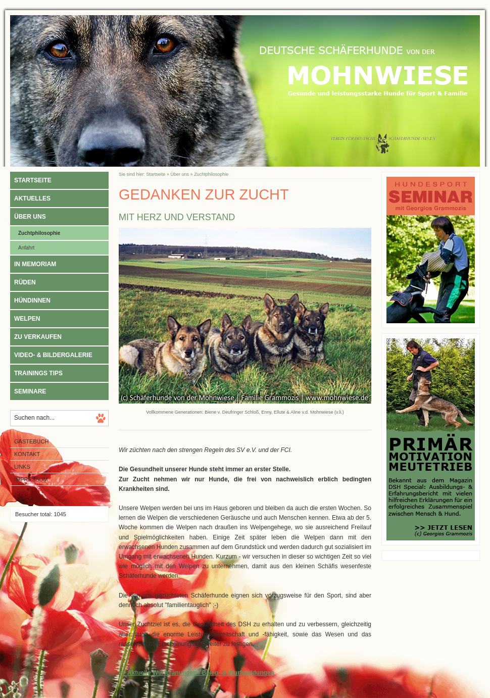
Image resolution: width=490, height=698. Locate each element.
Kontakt (27, 454)
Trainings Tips (38, 373)
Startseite (33, 180)
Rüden (25, 282)
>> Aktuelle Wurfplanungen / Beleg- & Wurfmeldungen (196, 672)
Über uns (30, 216)
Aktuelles (32, 198)
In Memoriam (35, 264)
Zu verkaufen (38, 336)
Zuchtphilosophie (39, 233)
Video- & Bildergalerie (53, 355)
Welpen (27, 318)
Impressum (31, 479)
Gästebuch (31, 441)
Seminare (30, 391)
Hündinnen (32, 300)
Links (22, 467)
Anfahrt (26, 248)
